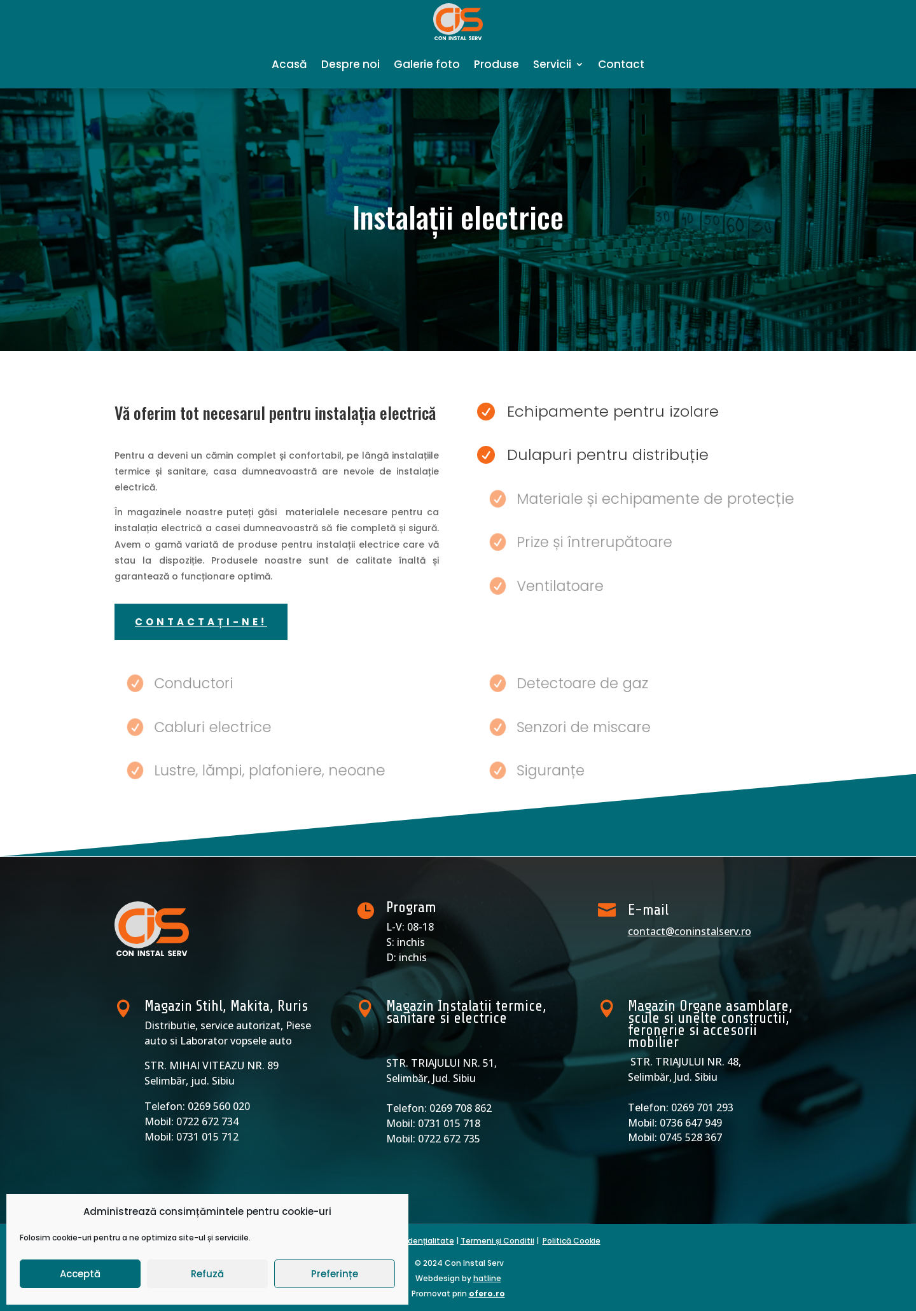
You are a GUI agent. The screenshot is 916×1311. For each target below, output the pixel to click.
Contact (621, 64)
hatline (487, 1278)
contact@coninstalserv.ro (689, 931)
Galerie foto (427, 64)
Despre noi (350, 64)
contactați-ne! (201, 621)
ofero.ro (487, 1293)
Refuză (207, 1273)
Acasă (289, 64)
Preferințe (334, 1273)
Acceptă (80, 1273)
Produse (496, 64)
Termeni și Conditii (497, 1240)
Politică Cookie (571, 1240)
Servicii (552, 64)
